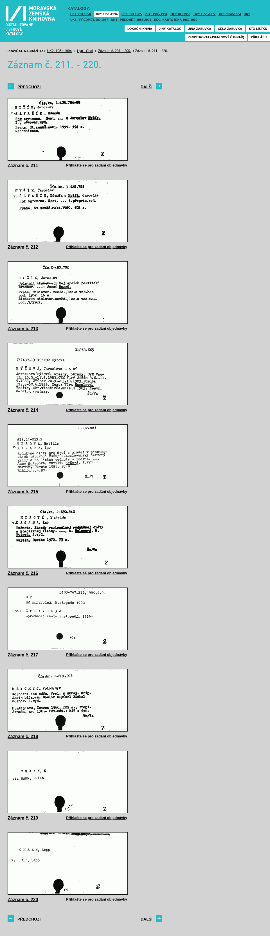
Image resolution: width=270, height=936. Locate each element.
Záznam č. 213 (23, 328)
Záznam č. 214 (23, 410)
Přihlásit (259, 37)
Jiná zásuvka (199, 28)
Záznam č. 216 (23, 573)
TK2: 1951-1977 (204, 14)
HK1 (247, 14)
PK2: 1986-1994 (156, 14)
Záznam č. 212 (23, 247)
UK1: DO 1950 (80, 14)
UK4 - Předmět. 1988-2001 (131, 19)
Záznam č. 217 (23, 654)
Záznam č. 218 (23, 736)
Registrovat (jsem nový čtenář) (216, 37)
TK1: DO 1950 (180, 14)
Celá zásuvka (230, 28)
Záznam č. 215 (23, 491)
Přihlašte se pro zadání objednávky (96, 165)
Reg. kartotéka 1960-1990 (175, 19)
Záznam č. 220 (23, 899)
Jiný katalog (170, 28)
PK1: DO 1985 (132, 14)
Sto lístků (258, 28)
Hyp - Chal (85, 51)
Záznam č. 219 (23, 818)
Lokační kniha (139, 28)
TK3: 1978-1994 (230, 14)
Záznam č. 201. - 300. (114, 51)
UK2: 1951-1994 (106, 14)
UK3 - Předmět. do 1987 (89, 19)
